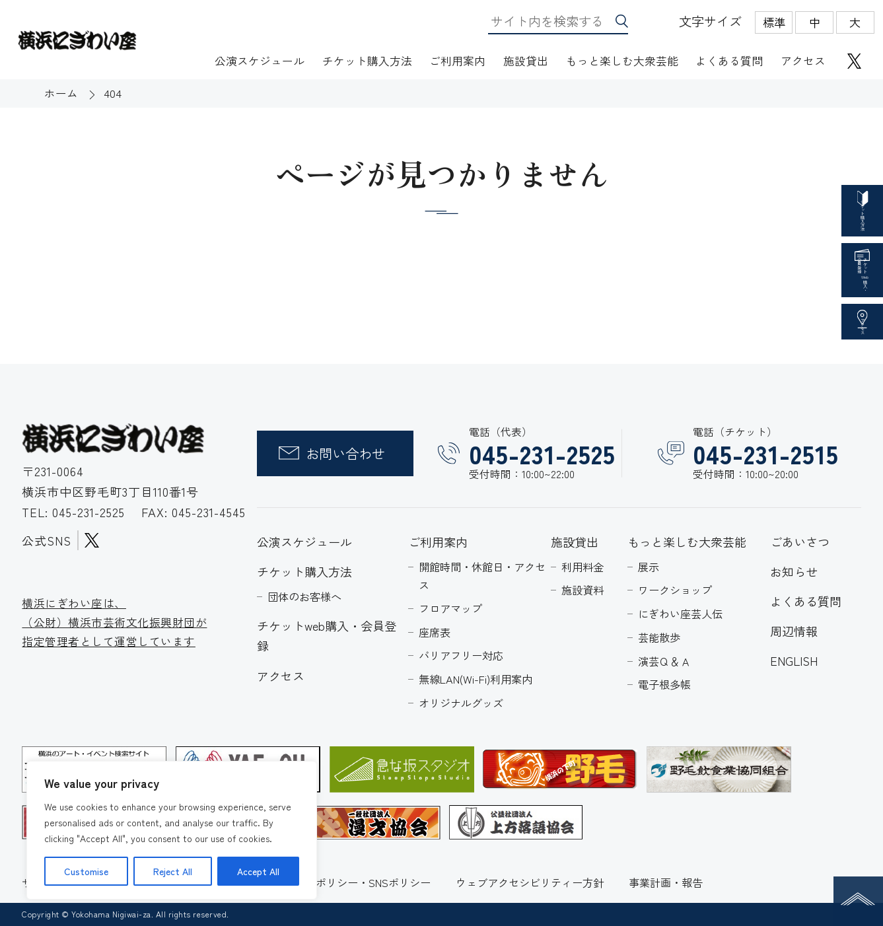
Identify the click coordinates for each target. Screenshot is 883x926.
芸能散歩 (659, 637)
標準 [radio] (774, 22)
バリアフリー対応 (461, 655)
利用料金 (582, 567)
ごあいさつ (800, 541)
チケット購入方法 (367, 60)
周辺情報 (794, 630)
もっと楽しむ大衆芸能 (622, 60)
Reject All (172, 871)
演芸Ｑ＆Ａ (664, 661)
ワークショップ (675, 590)
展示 (648, 567)
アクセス (803, 60)
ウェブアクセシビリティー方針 (530, 882)
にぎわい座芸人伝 (680, 614)
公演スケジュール (259, 60)
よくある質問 (729, 60)
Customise (86, 871)
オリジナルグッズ (461, 703)
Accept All (258, 871)
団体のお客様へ (304, 596)
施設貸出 (525, 60)
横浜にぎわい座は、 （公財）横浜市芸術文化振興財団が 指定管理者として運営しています (114, 621)
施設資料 (582, 590)
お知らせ (794, 571)
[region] (171, 830)
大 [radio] (855, 22)
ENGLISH (794, 660)
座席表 (434, 632)
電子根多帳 (664, 684)
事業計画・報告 (666, 882)
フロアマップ (450, 608)
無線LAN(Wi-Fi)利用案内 (475, 679)
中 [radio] (814, 22)
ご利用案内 (457, 60)
